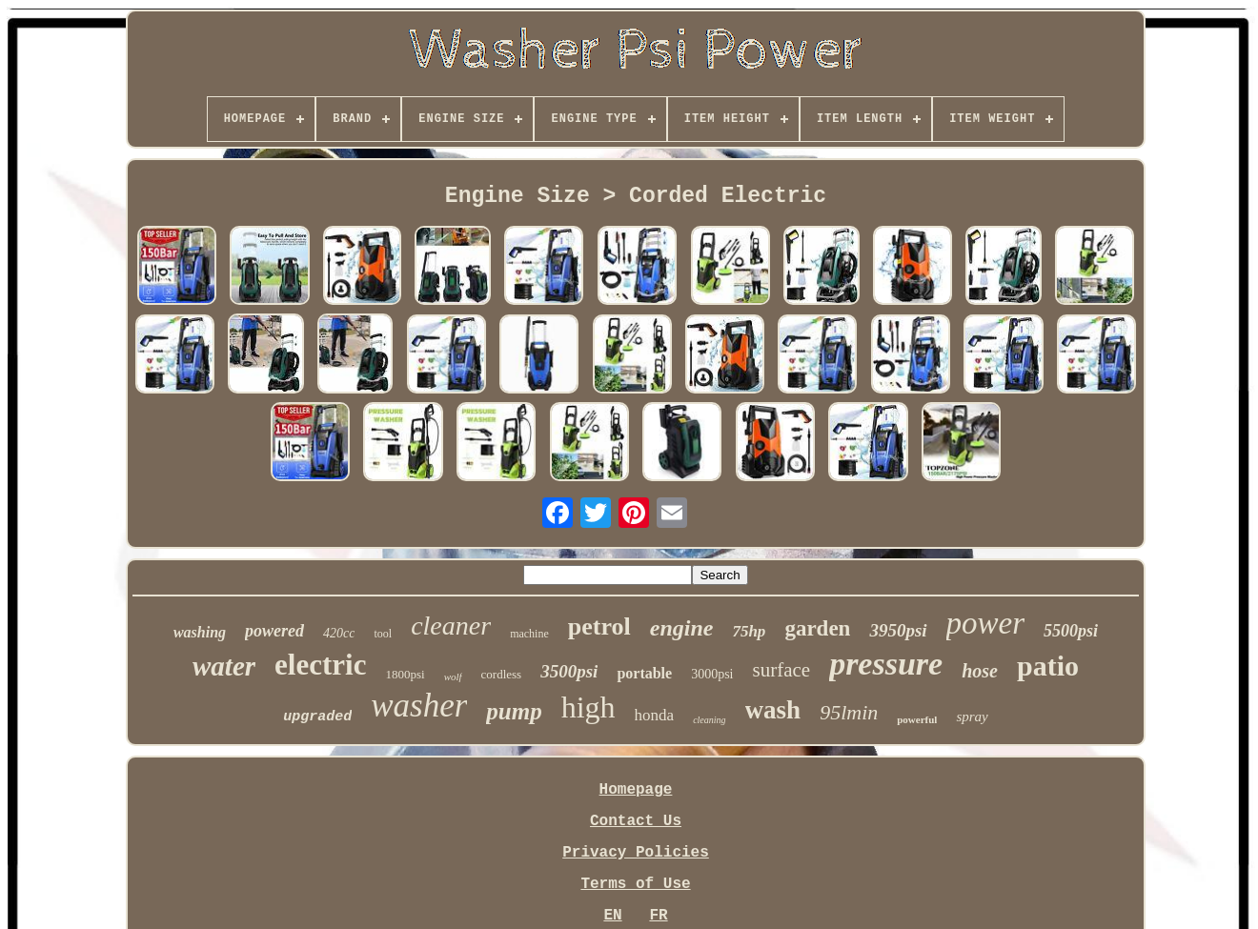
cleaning (709, 720)
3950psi (897, 630)
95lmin (849, 712)
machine (529, 633)
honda (655, 715)
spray (971, 716)
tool (383, 633)
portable (644, 673)
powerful (917, 719)
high (588, 707)
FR (658, 915)
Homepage (636, 789)
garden (817, 628)
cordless (501, 674)
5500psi (1071, 630)
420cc (339, 633)
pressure (886, 663)
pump (513, 711)
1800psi (404, 674)
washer (419, 705)
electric (320, 664)
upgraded (317, 717)
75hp (748, 631)
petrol (599, 626)
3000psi (712, 674)
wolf (453, 676)
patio (1048, 665)
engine (682, 628)
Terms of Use (635, 884)
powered (274, 630)
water (224, 666)
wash (773, 710)
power (985, 623)
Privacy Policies (635, 852)
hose (980, 670)
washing (199, 632)
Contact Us (635, 821)
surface (782, 669)
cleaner (451, 625)
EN (612, 915)
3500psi (569, 671)
